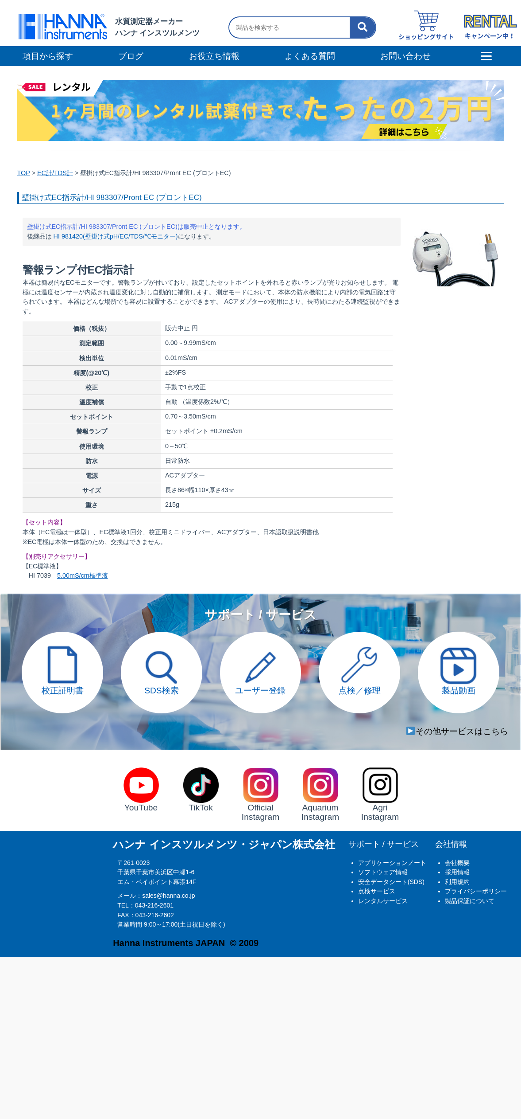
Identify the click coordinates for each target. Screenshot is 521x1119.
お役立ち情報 (214, 56)
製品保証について (469, 900)
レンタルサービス (383, 900)
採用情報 (457, 872)
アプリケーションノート (392, 862)
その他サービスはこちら (457, 731)
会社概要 (457, 862)
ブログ (130, 56)
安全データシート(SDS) (391, 881)
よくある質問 (310, 56)
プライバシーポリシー (476, 891)
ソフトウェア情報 (383, 872)
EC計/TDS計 (55, 172)
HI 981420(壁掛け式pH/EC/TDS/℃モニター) (116, 236)
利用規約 (457, 881)
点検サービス (376, 891)
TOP (23, 172)
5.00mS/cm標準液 (82, 575)
